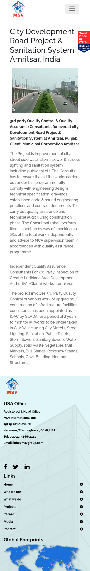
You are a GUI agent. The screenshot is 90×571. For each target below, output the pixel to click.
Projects (10, 507)
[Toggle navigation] (72, 8)
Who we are (12, 492)
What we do (12, 499)
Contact (10, 529)
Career (9, 514)
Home (8, 484)
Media (8, 522)
